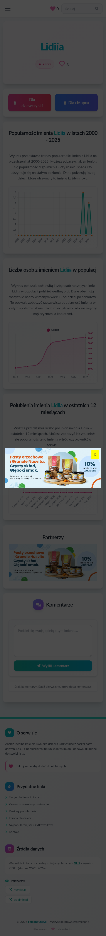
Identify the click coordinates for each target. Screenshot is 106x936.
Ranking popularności (21, 811)
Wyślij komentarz (53, 665)
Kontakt (12, 832)
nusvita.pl (18, 889)
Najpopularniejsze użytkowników (29, 825)
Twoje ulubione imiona (22, 797)
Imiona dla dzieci (18, 818)
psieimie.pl (18, 899)
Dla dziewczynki (28, 102)
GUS (77, 863)
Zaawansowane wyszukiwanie (27, 804)
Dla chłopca (76, 102)
